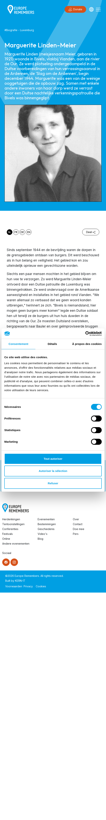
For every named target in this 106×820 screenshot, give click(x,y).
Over (76, 580)
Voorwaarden (13, 647)
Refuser (53, 483)
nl (9, 232)
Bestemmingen (47, 585)
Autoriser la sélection (53, 470)
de (22, 232)
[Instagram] (14, 623)
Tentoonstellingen (13, 585)
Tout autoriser (53, 458)
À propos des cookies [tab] (87, 343)
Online (6, 600)
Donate (75, 9)
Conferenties (10, 590)
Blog (40, 600)
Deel (90, 232)
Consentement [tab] (18, 343)
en (28, 232)
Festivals (7, 595)
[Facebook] (6, 623)
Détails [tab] (52, 343)
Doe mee (78, 590)
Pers (75, 595)
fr (15, 232)
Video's (42, 595)
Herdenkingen (11, 580)
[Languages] (91, 9)
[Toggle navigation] (98, 9)
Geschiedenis (46, 590)
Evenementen (46, 580)
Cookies (41, 647)
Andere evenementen (15, 605)
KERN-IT (20, 642)
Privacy (28, 647)
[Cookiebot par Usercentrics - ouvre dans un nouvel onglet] (85, 333)
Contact (77, 585)
